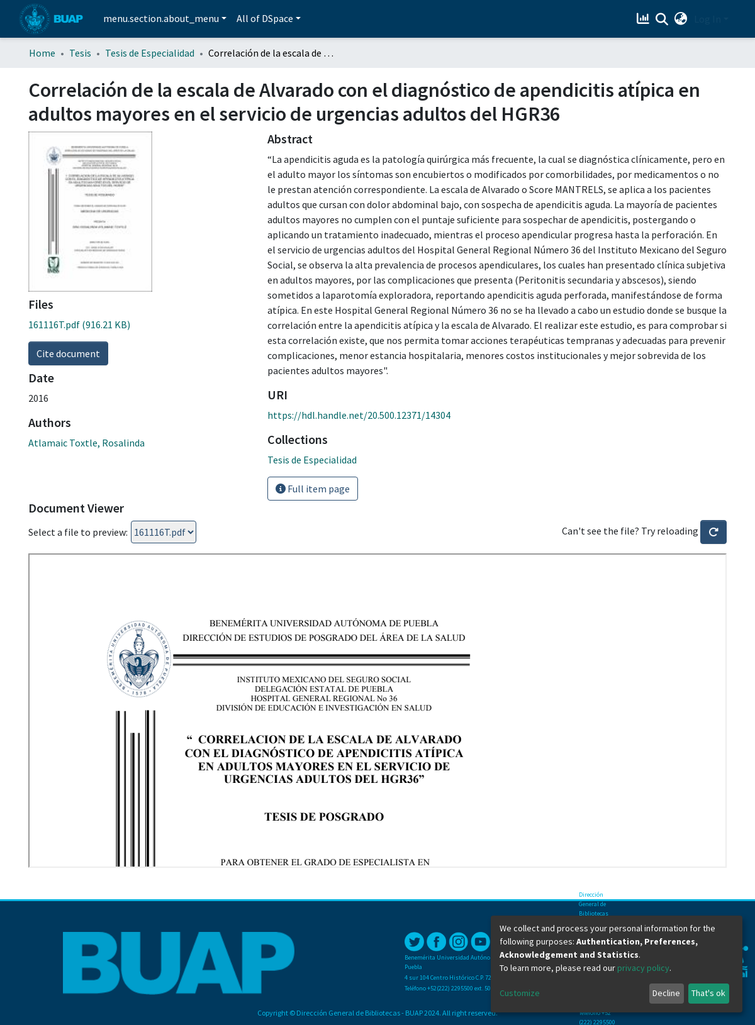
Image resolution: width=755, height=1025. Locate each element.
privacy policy (643, 967)
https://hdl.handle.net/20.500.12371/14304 (358, 415)
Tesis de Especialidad (149, 53)
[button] (681, 18)
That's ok (708, 993)
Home (42, 53)
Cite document (68, 353)
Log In (707, 19)
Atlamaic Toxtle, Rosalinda (86, 442)
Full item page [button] (313, 488)
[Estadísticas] (644, 18)
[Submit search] (662, 19)
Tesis (80, 53)
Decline (666, 993)
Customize (520, 993)
